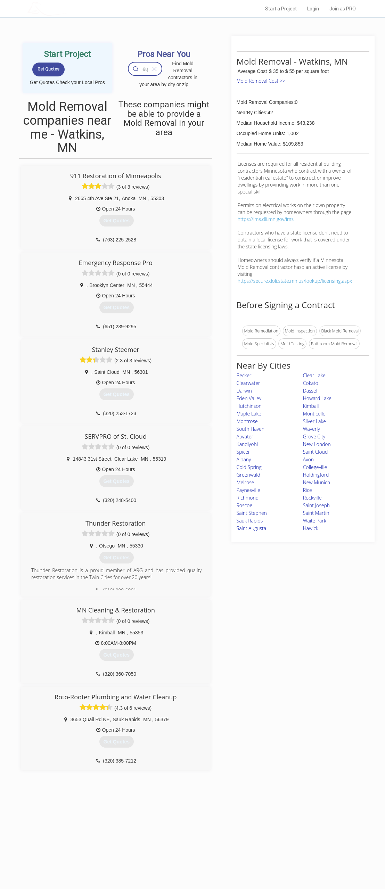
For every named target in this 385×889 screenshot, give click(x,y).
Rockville (312, 497)
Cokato (310, 383)
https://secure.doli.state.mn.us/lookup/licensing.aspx (295, 281)
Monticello (314, 413)
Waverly (311, 429)
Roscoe (245, 505)
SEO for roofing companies (278, 861)
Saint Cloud (315, 451)
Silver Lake (314, 421)
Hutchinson (249, 406)
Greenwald (248, 474)
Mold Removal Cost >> (261, 80)
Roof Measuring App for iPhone (186, 853)
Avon (308, 459)
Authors (261, 845)
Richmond (248, 497)
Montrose (247, 421)
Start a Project (281, 8)
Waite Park (314, 520)
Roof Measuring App (176, 845)
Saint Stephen (252, 513)
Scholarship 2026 (270, 830)
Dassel (310, 390)
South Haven (251, 429)
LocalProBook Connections (279, 853)
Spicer (243, 451)
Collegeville (315, 467)
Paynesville (248, 490)
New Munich (316, 482)
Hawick (310, 528)
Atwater (245, 436)
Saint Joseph (316, 505)
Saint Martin (316, 513)
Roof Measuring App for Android (187, 861)
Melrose (245, 482)
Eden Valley (249, 398)
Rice (307, 490)
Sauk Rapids (250, 520)
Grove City (314, 436)
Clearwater (248, 383)
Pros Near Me (92, 838)
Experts (164, 838)
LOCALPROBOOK (68, 8)
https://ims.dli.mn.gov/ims (266, 219)
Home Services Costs (100, 830)
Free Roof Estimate (98, 853)
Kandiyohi (247, 444)
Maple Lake (249, 413)
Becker (244, 375)
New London (317, 444)
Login (313, 8)
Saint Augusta (252, 528)
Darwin (244, 390)
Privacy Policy (266, 838)
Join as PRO (342, 8)
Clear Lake (314, 375)
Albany (244, 459)
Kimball (311, 406)
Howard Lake (317, 398)
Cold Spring (249, 467)
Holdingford (316, 474)
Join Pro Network (173, 830)
